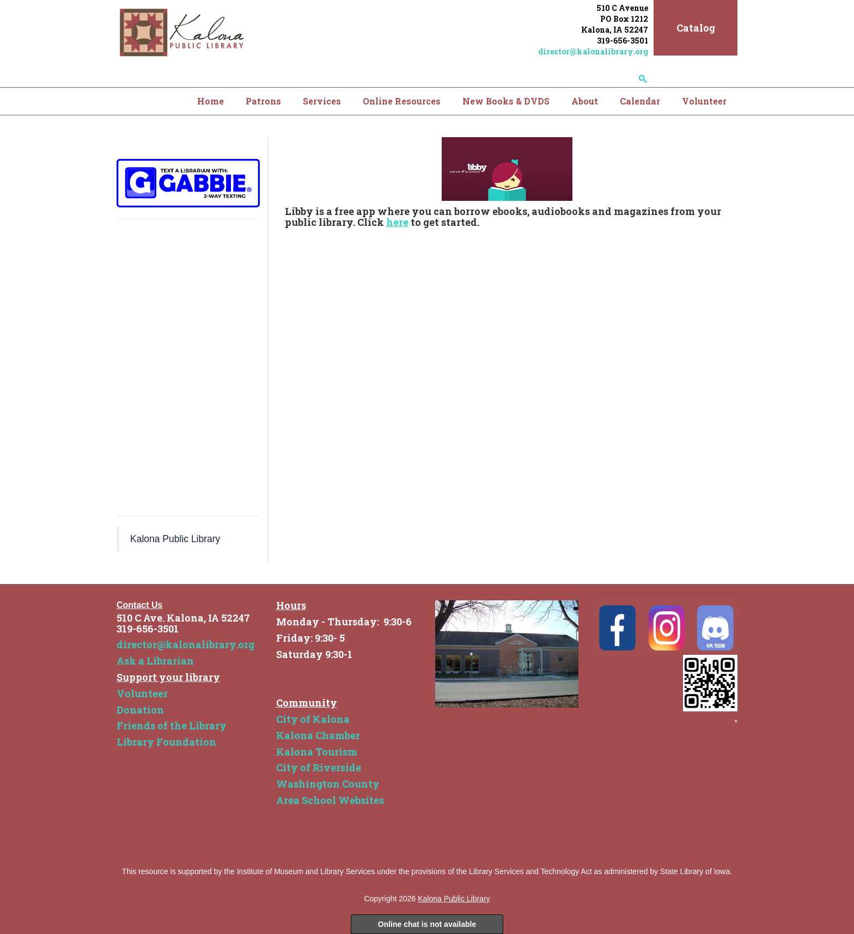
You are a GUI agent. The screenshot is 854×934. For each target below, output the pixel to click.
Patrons (263, 101)
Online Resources (402, 101)
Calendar (640, 101)
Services (322, 101)
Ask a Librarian (155, 660)
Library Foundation (166, 741)
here (397, 222)
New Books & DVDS (506, 101)
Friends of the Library (172, 725)
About (584, 101)
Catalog (695, 28)
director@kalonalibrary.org (593, 51)
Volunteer (704, 101)
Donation (140, 709)
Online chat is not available (427, 924)
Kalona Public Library (175, 538)
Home (210, 101)
